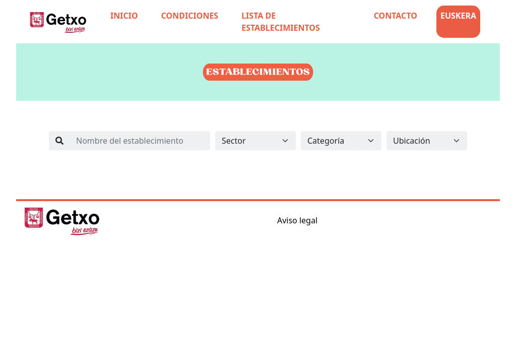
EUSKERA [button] (458, 15)
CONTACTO (395, 15)
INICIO (124, 15)
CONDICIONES (190, 15)
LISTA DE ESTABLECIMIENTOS (280, 21)
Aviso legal (297, 220)
